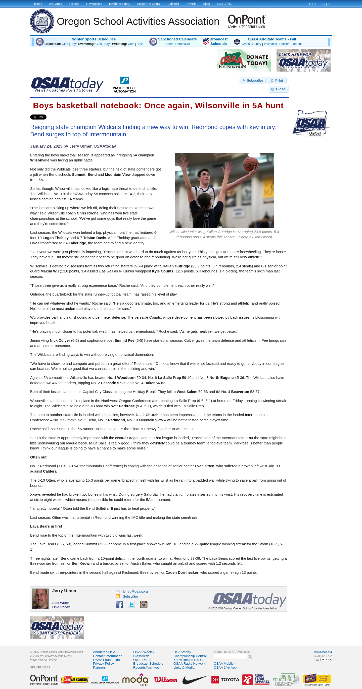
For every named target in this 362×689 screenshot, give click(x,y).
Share (55, 117)
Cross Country (251, 44)
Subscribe (127, 596)
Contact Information (107, 656)
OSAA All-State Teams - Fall (272, 39)
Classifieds (141, 656)
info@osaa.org (323, 651)
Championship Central (190, 656)
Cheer (168, 44)
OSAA (182, 652)
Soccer (284, 44)
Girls (65, 44)
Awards (191, 4)
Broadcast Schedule (148, 663)
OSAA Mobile (224, 663)
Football (296, 44)
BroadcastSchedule (219, 41)
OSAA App (225, 667)
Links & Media (184, 667)
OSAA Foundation (106, 660)
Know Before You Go (189, 660)
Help (312, 4)
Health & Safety (119, 4)
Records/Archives (146, 667)
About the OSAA (105, 652)
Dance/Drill (182, 44)
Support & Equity (148, 4)
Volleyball (270, 44)
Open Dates (142, 660)
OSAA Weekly (143, 652)
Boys (74, 44)
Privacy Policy (103, 663)
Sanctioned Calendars (177, 39)
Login (326, 4)
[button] (253, 80)
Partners (99, 667)
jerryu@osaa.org (132, 591)
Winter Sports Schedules (94, 39)
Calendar (173, 4)
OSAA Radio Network (189, 663)
